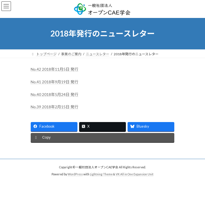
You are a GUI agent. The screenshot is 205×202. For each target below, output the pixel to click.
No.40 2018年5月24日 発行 (54, 94)
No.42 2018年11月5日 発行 (54, 69)
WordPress (75, 174)
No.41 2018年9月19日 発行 (54, 81)
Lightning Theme (101, 174)
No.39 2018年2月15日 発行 (54, 106)
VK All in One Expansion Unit (134, 174)
